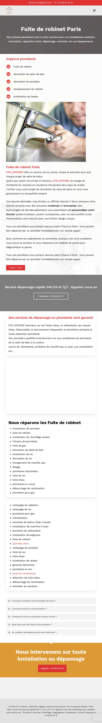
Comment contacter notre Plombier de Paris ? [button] (32, 601)
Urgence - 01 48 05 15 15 (52, 668)
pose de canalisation (24, 573)
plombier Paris (20, 543)
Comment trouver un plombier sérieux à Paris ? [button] (32, 617)
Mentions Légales (37, 707)
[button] (94, 10)
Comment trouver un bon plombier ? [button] (27, 609)
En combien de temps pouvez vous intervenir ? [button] (32, 632)
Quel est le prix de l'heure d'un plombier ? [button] (30, 624)
